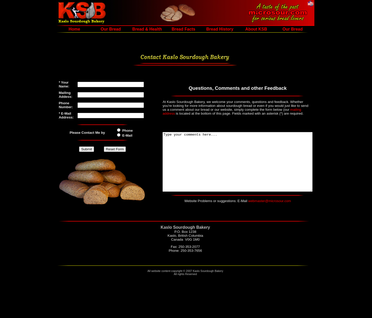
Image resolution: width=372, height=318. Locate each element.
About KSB (248, 29)
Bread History (212, 29)
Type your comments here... (237, 165)
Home (66, 29)
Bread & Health (139, 29)
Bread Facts (175, 29)
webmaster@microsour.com (269, 210)
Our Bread (103, 29)
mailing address (245, 110)
